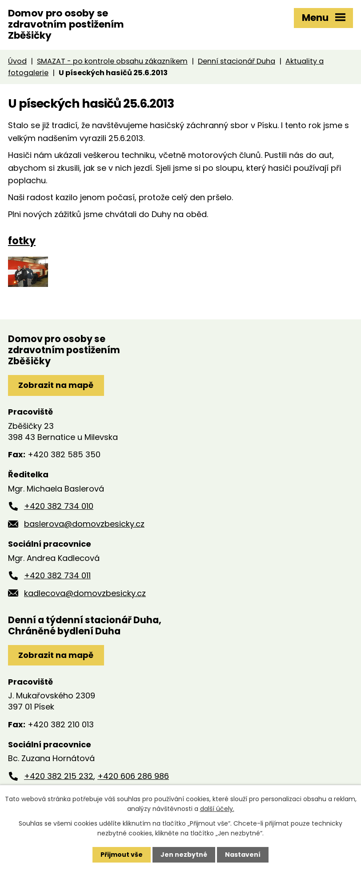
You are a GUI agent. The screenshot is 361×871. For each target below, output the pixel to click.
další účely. (217, 808)
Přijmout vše (121, 854)
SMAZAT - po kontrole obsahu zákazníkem (112, 61)
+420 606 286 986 (133, 776)
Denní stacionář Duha (236, 61)
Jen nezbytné (183, 854)
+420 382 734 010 (58, 506)
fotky (22, 240)
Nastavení (243, 854)
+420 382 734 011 (57, 575)
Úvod (17, 61)
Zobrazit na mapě (55, 385)
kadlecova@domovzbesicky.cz (85, 593)
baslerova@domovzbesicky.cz (84, 523)
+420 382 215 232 (58, 776)
